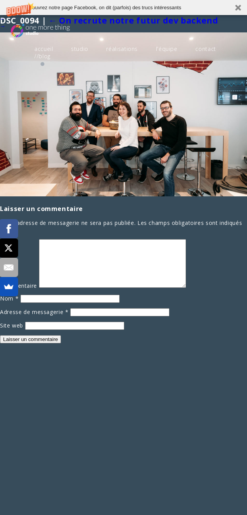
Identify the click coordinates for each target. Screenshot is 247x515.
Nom (9, 307)
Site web (11, 334)
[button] (123, 7)
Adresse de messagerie (34, 321)
